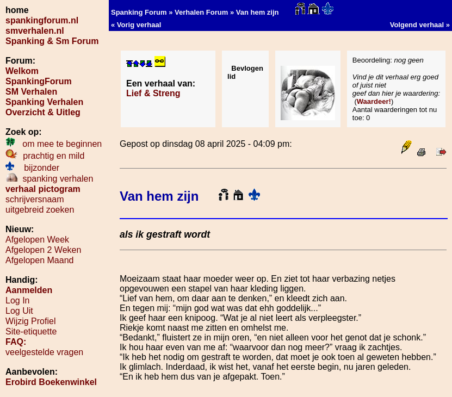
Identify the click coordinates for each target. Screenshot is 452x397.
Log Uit (19, 310)
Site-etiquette (31, 331)
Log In (17, 300)
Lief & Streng (153, 93)
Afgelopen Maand (39, 260)
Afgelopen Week (37, 239)
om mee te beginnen (53, 143)
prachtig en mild (44, 155)
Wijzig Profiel (30, 321)
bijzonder (32, 167)
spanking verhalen (49, 178)
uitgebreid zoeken (39, 209)
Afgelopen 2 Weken (43, 250)
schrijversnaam (34, 199)
